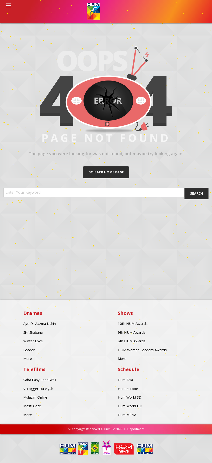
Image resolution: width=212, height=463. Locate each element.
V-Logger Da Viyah (38, 388)
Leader (29, 349)
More (27, 358)
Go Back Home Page (106, 172)
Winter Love (33, 341)
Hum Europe (128, 388)
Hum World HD (130, 405)
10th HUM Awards (133, 323)
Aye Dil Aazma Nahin (39, 323)
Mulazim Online (35, 397)
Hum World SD (129, 397)
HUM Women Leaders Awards (142, 349)
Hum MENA (127, 414)
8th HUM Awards (132, 341)
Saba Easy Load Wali (39, 379)
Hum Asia (125, 379)
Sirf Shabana (33, 332)
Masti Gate (32, 405)
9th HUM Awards (132, 332)
